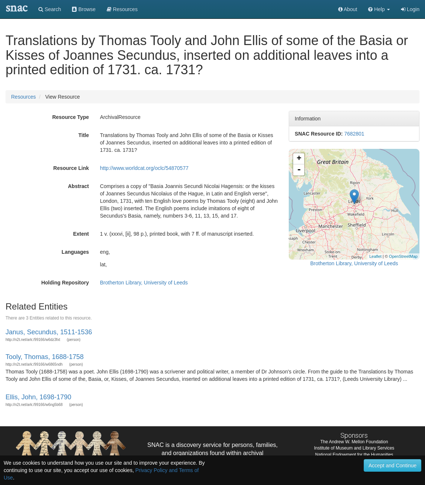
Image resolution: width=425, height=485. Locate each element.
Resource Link (71, 168)
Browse (84, 9)
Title (83, 135)
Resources (23, 97)
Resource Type (70, 117)
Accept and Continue (393, 465)
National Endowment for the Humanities (354, 454)
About (347, 9)
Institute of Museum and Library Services (354, 448)
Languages (75, 252)
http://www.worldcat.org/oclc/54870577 (144, 168)
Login (410, 9)
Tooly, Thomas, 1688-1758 (44, 357)
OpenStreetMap (403, 256)
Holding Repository (65, 283)
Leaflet (375, 256)
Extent (81, 234)
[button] (379, 9)
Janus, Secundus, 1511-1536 (49, 332)
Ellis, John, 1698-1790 (38, 397)
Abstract (78, 186)
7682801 (354, 134)
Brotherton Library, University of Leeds (144, 283)
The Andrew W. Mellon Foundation (354, 441)
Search (49, 9)
